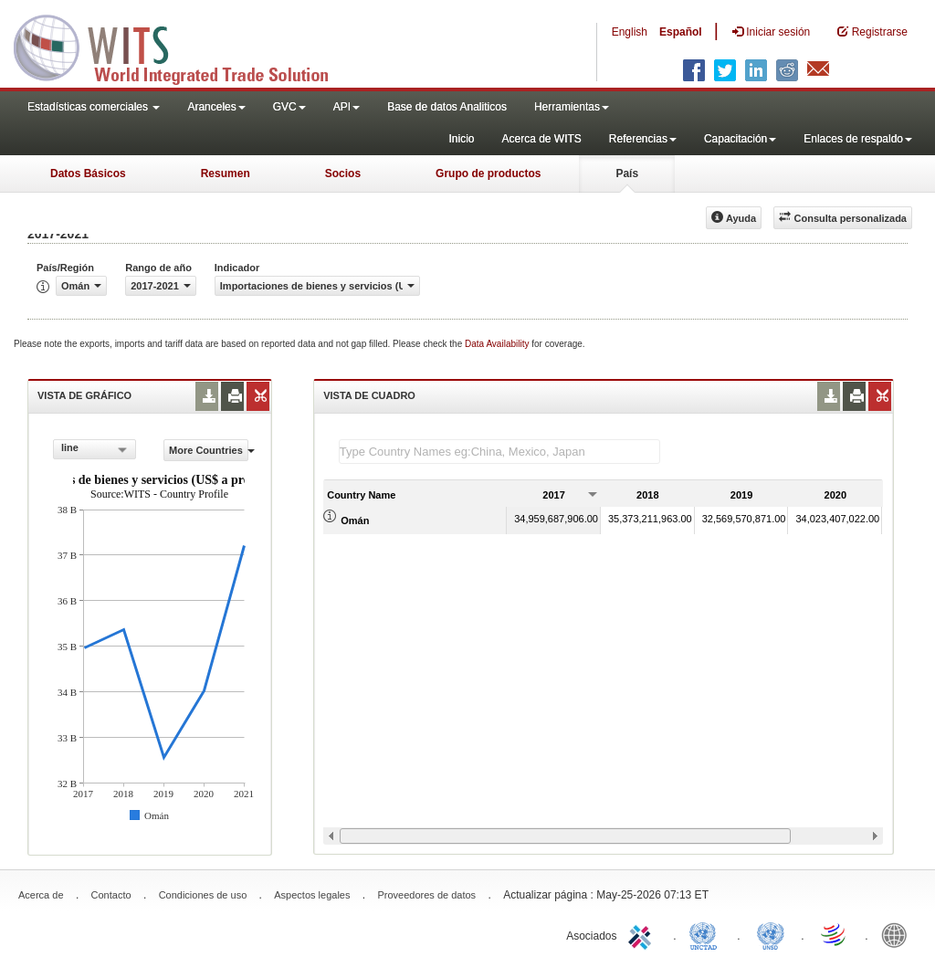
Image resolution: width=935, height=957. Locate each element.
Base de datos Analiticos (447, 106)
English (629, 32)
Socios (343, 173)
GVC (289, 106)
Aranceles (216, 106)
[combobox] (94, 449)
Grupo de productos (488, 173)
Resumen (225, 173)
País (626, 173)
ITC (643, 934)
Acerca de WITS (541, 138)
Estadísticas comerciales (93, 106)
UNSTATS (770, 934)
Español (680, 32)
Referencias (643, 138)
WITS (182, 45)
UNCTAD (706, 934)
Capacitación (740, 138)
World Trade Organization (834, 934)
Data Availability (498, 344)
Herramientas (571, 106)
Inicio (461, 138)
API (346, 106)
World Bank (898, 934)
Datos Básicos (88, 173)
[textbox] (499, 451)
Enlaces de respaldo (858, 138)
